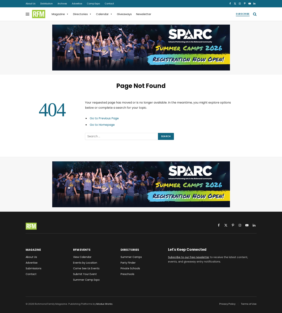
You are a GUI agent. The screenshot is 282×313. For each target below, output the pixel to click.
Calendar (104, 14)
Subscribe (242, 13)
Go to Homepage (102, 125)
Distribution (46, 3)
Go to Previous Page (104, 118)
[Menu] (27, 14)
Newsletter (143, 14)
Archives (62, 3)
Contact (109, 3)
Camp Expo (93, 3)
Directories (82, 14)
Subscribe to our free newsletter (188, 257)
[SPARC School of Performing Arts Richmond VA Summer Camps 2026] (141, 47)
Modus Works (104, 304)
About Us (31, 3)
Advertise (77, 3)
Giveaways (124, 14)
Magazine (60, 14)
